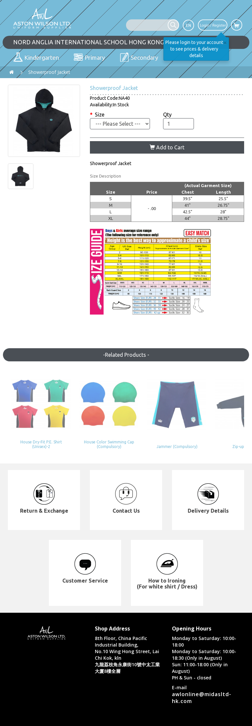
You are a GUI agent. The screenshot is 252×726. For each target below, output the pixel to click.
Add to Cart (167, 147)
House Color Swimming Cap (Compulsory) (95, 434)
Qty (167, 114)
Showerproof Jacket (49, 72)
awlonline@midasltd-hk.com (201, 686)
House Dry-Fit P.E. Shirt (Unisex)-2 (35, 432)
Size (99, 114)
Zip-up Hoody (217, 435)
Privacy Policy (191, 719)
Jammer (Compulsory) (156, 435)
